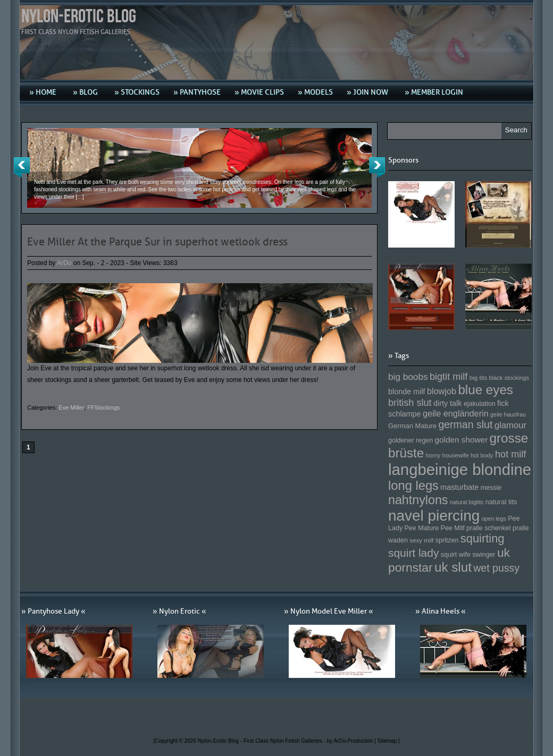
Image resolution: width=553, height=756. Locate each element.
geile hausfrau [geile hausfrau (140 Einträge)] (508, 414)
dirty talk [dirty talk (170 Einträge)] (447, 403)
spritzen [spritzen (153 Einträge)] (447, 540)
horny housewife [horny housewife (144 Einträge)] (447, 455)
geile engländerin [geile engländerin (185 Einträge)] (456, 413)
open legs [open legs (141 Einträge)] (494, 518)
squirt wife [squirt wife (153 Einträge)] (456, 554)
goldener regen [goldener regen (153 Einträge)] (410, 440)
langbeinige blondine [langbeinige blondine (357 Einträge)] (459, 469)
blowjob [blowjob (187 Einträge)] (441, 391)
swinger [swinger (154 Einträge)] (483, 554)
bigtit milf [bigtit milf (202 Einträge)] (449, 376)
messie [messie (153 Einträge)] (491, 487)
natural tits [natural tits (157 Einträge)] (501, 502)
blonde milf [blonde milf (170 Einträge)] (406, 391)
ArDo (64, 263)
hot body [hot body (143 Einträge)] (482, 455)
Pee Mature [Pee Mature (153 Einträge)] (421, 528)
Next (377, 167)
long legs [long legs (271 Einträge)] (413, 485)
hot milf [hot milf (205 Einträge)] (510, 454)
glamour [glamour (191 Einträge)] (510, 425)
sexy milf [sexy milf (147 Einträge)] (421, 540)
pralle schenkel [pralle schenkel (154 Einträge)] (488, 528)
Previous (22, 167)
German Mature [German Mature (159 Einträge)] (412, 426)
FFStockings (103, 407)
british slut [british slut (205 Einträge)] (410, 402)
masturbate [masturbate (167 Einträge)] (459, 487)
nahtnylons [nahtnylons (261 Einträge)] (418, 500)
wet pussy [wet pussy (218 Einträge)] (496, 568)
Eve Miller (71, 407)
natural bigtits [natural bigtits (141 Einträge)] (466, 502)
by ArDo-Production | (352, 741)
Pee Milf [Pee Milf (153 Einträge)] (453, 528)
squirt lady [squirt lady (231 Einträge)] (413, 553)
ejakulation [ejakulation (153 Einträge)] (480, 403)
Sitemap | (389, 741)
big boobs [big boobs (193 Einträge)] (408, 376)
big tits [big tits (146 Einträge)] (479, 377)
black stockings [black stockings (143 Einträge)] (509, 378)
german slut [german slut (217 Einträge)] (465, 424)
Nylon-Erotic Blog (78, 16)
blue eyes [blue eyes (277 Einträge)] (485, 390)
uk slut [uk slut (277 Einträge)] (453, 567)
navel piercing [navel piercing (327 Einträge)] (434, 515)
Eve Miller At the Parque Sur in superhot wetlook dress (157, 241)
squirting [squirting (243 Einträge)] (482, 538)
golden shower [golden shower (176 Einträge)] (461, 439)
